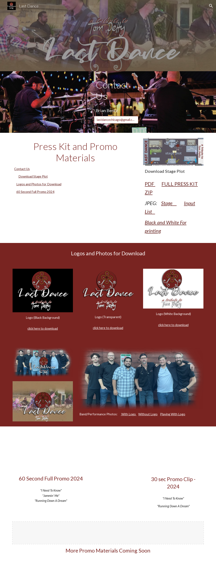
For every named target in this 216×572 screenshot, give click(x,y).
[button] (211, 6)
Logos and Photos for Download (38, 184)
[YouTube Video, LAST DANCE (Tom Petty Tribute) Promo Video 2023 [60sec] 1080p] (51, 451)
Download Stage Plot (33, 176)
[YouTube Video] (173, 452)
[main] (116, 90)
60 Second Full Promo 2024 (35, 192)
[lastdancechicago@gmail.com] (116, 120)
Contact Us (22, 169)
